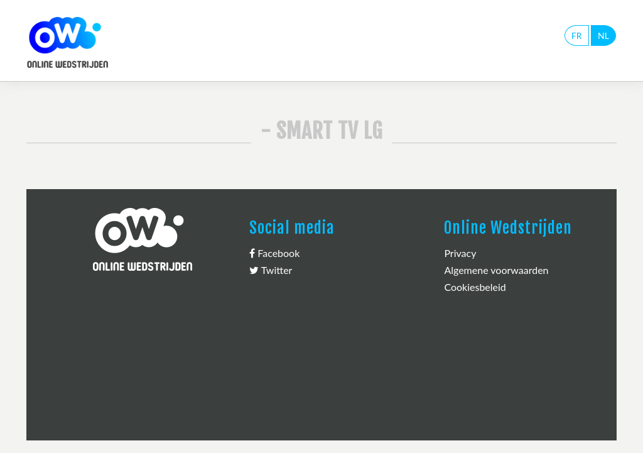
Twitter (270, 270)
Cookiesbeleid (474, 287)
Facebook (274, 253)
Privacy (460, 253)
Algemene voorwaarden (496, 270)
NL (603, 35)
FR (576, 35)
